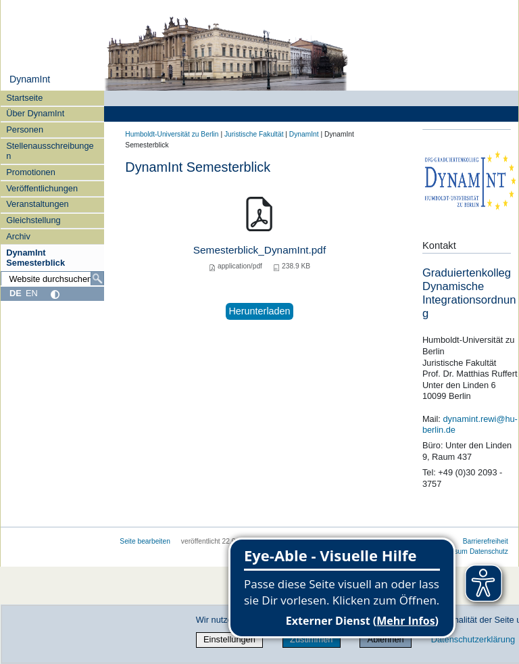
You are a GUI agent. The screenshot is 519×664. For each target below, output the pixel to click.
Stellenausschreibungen (49, 151)
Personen (24, 129)
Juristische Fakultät (254, 134)
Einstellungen (229, 639)
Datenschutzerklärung (473, 639)
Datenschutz (489, 551)
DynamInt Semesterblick (35, 257)
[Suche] (97, 278)
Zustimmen (311, 639)
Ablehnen (386, 639)
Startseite (24, 98)
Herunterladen (259, 311)
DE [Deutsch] (15, 293)
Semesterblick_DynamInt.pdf (259, 250)
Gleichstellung (33, 220)
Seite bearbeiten (145, 541)
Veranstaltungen (37, 204)
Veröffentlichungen (42, 188)
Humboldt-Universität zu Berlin (171, 134)
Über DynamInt (35, 113)
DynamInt (29, 79)
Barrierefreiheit (485, 541)
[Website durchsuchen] (52, 278)
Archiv (18, 236)
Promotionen (30, 172)
